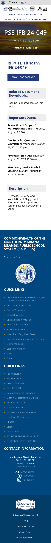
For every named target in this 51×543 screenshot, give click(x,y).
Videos (10, 426)
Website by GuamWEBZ (25, 538)
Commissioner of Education (21, 392)
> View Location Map (25, 466)
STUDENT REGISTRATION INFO (23, 436)
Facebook (28, 475)
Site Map (25, 520)
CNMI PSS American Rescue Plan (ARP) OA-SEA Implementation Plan (26, 299)
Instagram (28, 479)
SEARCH (12, 2)
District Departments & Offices (22, 397)
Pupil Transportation (17, 324)
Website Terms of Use (25, 526)
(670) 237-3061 (28, 472)
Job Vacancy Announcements (21, 412)
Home (16, 40)
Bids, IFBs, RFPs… (15, 388)
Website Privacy (25, 532)
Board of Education (16, 383)
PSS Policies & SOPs (17, 402)
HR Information (15, 407)
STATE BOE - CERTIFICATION (22, 441)
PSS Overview (14, 373)
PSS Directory (14, 378)
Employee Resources (17, 417)
